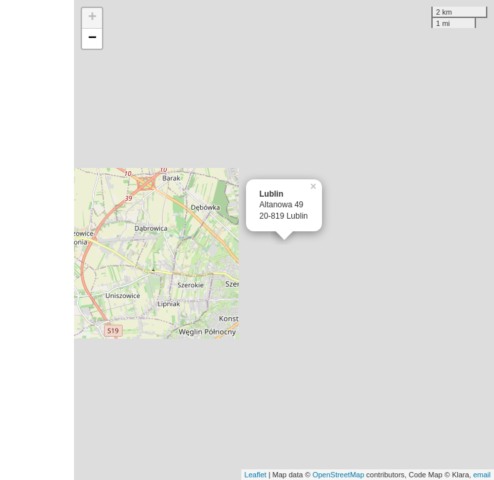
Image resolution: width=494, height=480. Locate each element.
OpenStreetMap (339, 475)
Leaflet (256, 475)
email (482, 475)
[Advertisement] (37, 240)
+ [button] (92, 18)
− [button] (92, 39)
